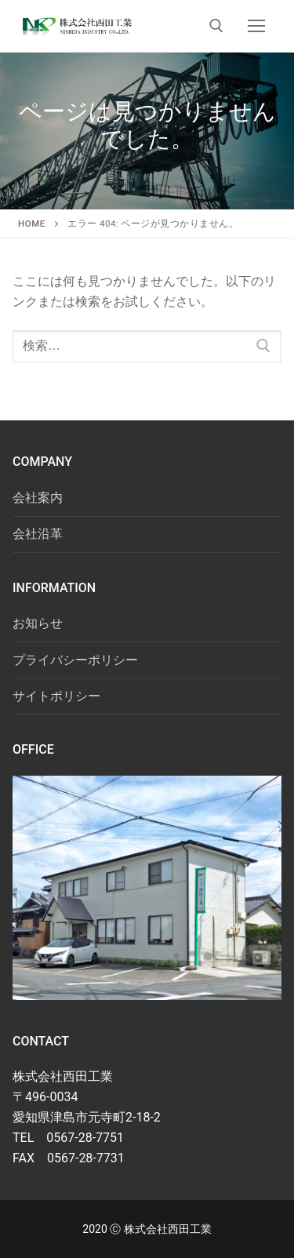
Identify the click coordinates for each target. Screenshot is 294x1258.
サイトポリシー (56, 696)
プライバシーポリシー (75, 660)
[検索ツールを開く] (216, 26)
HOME (31, 223)
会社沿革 (38, 533)
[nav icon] (256, 25)
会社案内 (38, 497)
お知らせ (38, 623)
